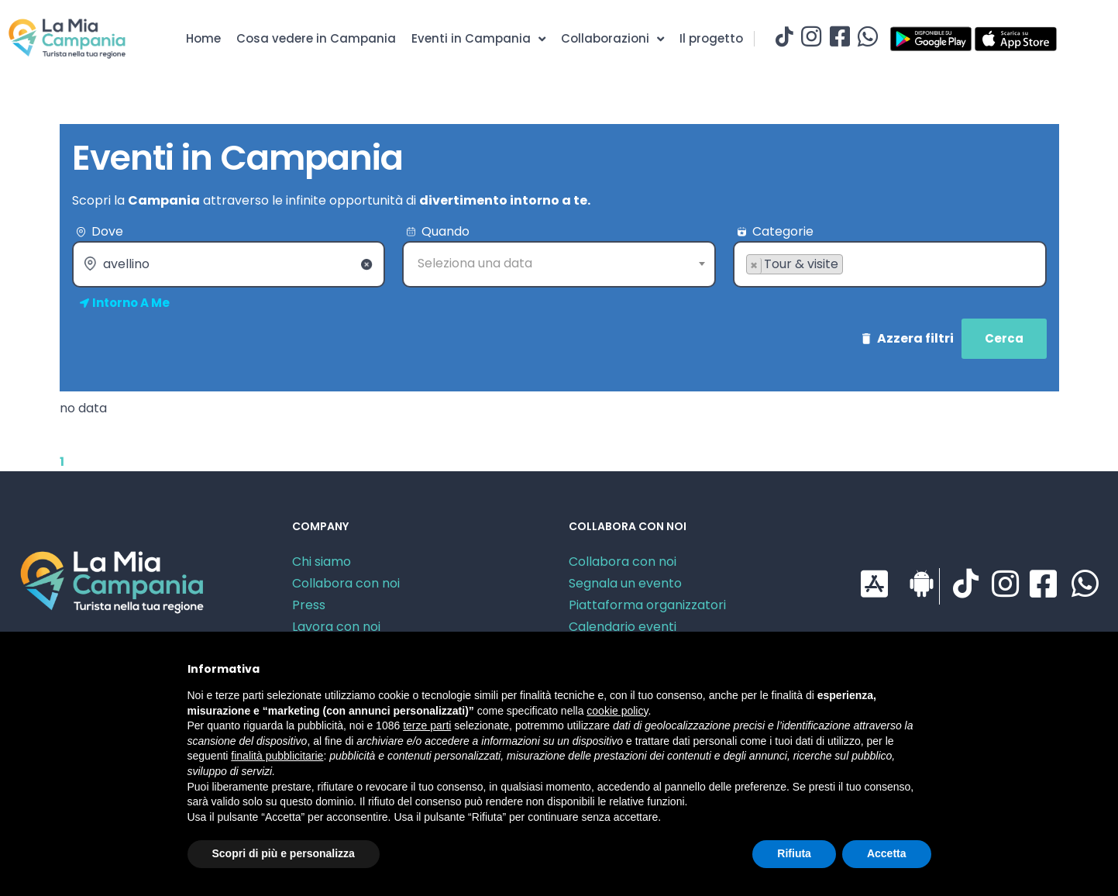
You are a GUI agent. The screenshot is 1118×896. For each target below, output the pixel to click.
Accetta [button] (886, 853)
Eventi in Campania (478, 39)
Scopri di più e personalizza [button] (283, 853)
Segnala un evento (625, 583)
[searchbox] (750, 289)
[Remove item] (754, 266)
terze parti (427, 725)
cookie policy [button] (617, 711)
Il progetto (711, 38)
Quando (445, 231)
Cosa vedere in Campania (316, 38)
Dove (107, 231)
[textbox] (559, 263)
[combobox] (559, 264)
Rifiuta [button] (794, 853)
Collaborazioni (612, 39)
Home (203, 38)
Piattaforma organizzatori (647, 605)
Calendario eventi (622, 627)
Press (308, 605)
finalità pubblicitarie (277, 756)
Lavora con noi (336, 627)
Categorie (783, 231)
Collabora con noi (346, 583)
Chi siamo (321, 561)
